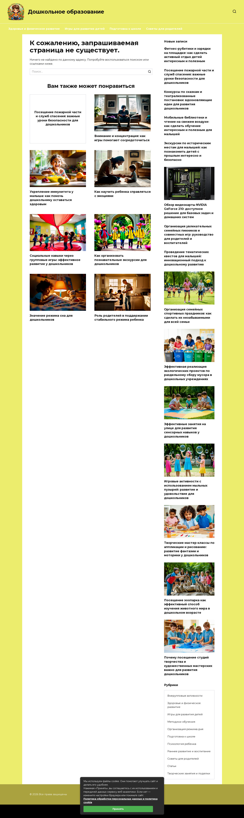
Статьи (171, 766)
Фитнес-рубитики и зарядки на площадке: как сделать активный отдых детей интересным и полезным (187, 55)
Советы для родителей (164, 28)
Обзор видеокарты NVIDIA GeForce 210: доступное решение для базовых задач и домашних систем (188, 211)
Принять (118, 808)
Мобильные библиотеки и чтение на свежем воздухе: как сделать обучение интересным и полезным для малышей (188, 126)
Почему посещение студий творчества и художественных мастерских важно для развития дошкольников (188, 666)
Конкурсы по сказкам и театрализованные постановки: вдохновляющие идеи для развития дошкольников (188, 100)
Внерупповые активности (185, 695)
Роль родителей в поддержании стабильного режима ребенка (121, 318)
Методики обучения (181, 721)
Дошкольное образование (66, 11)
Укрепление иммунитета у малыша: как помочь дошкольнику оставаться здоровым (51, 198)
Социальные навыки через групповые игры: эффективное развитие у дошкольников (55, 260)
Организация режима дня (185, 729)
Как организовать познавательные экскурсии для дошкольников (120, 260)
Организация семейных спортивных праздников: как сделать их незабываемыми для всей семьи (187, 315)
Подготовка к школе (125, 28)
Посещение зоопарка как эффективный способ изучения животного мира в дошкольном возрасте (187, 606)
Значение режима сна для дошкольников (51, 318)
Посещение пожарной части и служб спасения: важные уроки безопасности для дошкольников (57, 118)
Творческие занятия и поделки (188, 773)
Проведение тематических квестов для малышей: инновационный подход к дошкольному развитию (186, 258)
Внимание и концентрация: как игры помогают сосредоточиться (121, 138)
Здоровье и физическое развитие (34, 28)
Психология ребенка (181, 743)
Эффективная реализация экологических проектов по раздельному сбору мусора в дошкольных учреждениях (188, 373)
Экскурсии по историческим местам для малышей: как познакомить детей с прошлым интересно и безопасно (187, 151)
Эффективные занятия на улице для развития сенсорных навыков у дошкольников (185, 430)
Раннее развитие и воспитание (189, 751)
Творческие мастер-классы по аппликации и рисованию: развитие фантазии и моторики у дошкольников (189, 549)
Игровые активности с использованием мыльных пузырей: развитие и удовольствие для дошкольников (185, 490)
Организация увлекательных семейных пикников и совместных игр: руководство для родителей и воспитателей (188, 234)
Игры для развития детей (85, 28)
